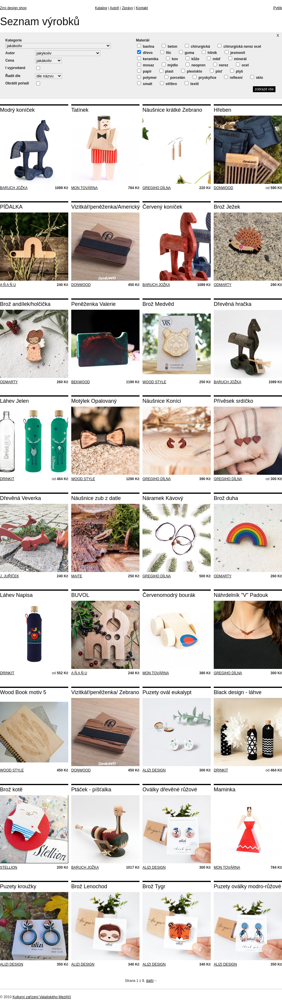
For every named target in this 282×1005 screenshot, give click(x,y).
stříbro (168, 83)
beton (169, 46)
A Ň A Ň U (8, 285)
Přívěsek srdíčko (233, 401)
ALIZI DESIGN (154, 770)
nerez (220, 65)
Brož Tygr (153, 886)
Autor (10, 53)
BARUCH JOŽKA (14, 188)
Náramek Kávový (162, 498)
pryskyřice (204, 77)
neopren (195, 65)
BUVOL (80, 595)
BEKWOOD (80, 382)
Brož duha (226, 498)
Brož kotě (11, 790)
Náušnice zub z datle (96, 498)
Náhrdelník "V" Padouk (241, 595)
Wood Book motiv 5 (23, 692)
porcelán (174, 77)
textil (192, 83)
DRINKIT (7, 479)
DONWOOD (223, 188)
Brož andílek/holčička (25, 304)
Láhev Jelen (14, 401)
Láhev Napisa (16, 595)
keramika (147, 58)
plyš (236, 71)
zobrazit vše (264, 89)
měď (213, 58)
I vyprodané (15, 68)
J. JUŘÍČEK (9, 576)
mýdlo (170, 65)
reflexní (233, 77)
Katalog (101, 8)
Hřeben (222, 110)
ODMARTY (223, 285)
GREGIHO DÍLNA (156, 188)
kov (172, 58)
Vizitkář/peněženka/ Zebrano (105, 692)
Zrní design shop (13, 8)
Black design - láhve (238, 692)
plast (166, 71)
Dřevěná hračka (232, 304)
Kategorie (13, 40)
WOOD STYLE (154, 382)
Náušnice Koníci (161, 401)
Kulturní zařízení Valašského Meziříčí (41, 997)
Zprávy (127, 8)
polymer (147, 77)
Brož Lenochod (89, 886)
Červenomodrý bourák (168, 595)
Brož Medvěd (158, 304)
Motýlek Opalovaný (94, 401)
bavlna (145, 46)
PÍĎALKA (11, 207)
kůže (192, 58)
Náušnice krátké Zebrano (172, 110)
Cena (9, 60)
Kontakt (142, 8)
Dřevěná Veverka (20, 498)
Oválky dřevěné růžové (169, 790)
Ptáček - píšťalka (91, 790)
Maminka (224, 790)
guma (186, 52)
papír (144, 71)
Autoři (114, 8)
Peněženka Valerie (93, 304)
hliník (209, 52)
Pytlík (277, 8)
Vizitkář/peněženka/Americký (105, 207)
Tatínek (79, 110)
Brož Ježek (227, 207)
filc (165, 52)
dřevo (145, 52)
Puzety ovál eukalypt (166, 692)
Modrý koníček (17, 110)
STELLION (8, 867)
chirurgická (197, 46)
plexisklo (191, 71)
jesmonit (235, 52)
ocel (242, 65)
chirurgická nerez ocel (239, 46)
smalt (144, 83)
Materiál (142, 40)
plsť (216, 71)
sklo (256, 77)
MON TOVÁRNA (84, 188)
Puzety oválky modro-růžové (247, 886)
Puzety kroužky (18, 886)
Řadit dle (12, 76)
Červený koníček (162, 207)
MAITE (76, 576)
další (149, 981)
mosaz (145, 65)
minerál (237, 58)
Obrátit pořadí (17, 83)
